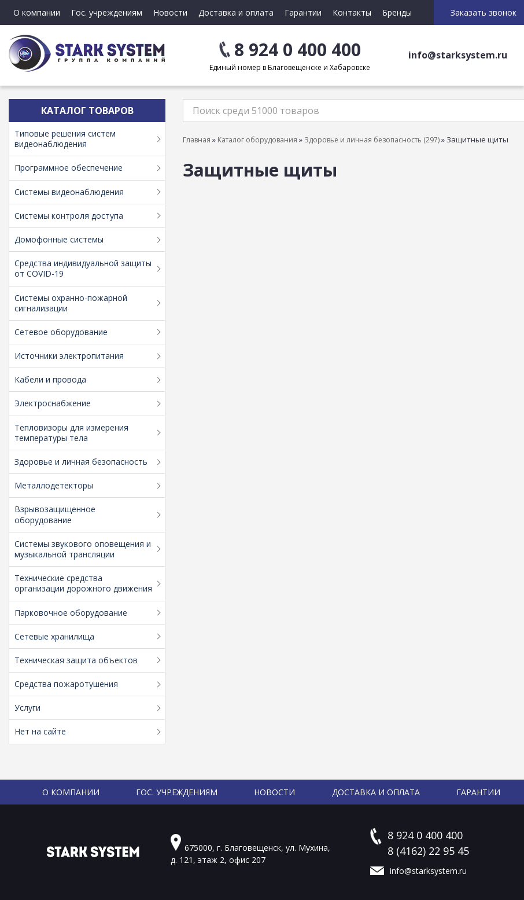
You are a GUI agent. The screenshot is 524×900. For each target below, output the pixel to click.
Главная (197, 140)
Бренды (397, 12)
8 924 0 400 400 (297, 49)
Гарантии (303, 12)
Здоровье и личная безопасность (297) (372, 140)
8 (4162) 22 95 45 (428, 851)
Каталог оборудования (257, 140)
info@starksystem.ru (457, 55)
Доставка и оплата (236, 12)
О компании (36, 12)
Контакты (352, 12)
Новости (170, 12)
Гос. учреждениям (106, 12)
